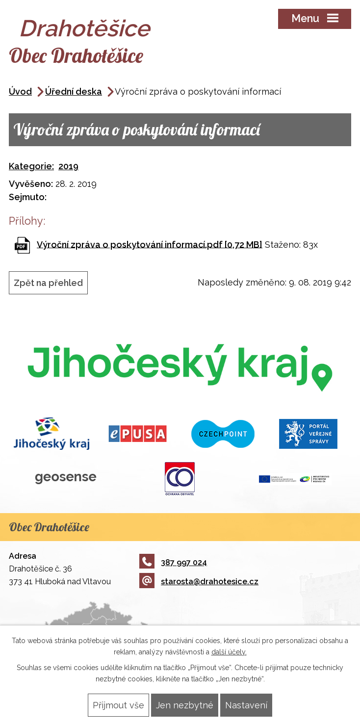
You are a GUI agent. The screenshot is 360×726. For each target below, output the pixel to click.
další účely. (229, 652)
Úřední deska (73, 91)
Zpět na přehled (48, 283)
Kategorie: (31, 166)
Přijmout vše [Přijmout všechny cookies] (118, 705)
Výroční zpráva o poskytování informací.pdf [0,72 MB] (149, 244)
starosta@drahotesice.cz (198, 581)
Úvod (20, 91)
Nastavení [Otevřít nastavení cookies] (246, 705)
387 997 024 (173, 562)
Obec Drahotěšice (76, 55)
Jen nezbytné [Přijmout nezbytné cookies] (184, 705)
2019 (68, 166)
